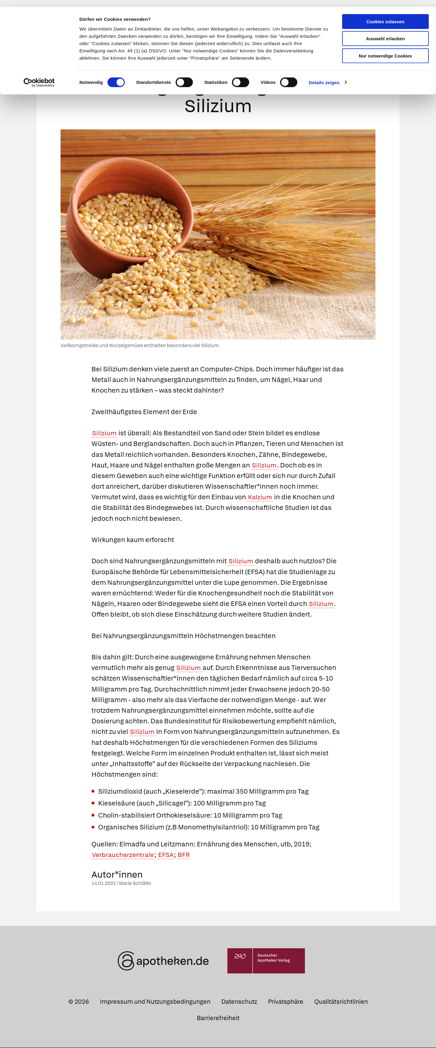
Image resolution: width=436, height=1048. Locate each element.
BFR (187, 855)
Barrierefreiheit (218, 1018)
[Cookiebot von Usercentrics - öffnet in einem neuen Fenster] (39, 75)
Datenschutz (239, 1002)
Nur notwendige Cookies (385, 49)
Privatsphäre (285, 1002)
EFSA (169, 855)
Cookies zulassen (385, 14)
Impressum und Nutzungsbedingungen (155, 1002)
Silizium (104, 433)
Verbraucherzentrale (124, 855)
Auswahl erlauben (385, 32)
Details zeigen (324, 75)
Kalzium (260, 497)
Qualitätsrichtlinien (341, 1002)
